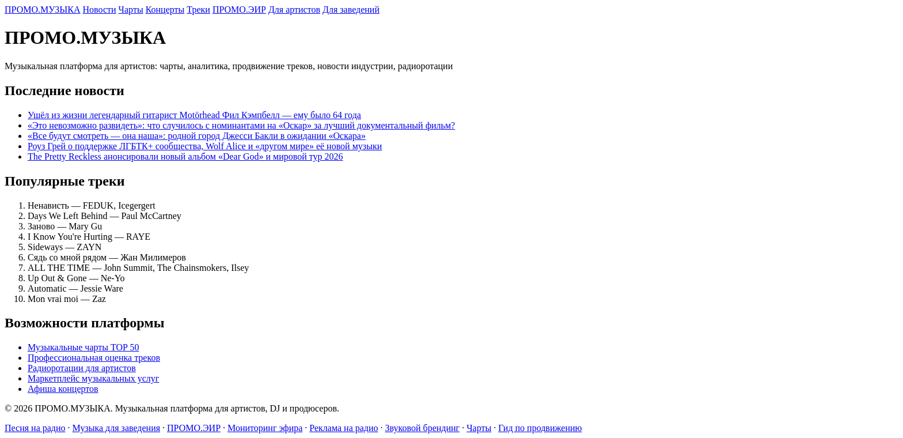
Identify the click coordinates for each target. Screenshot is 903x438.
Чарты (131, 9)
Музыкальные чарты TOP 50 (83, 347)
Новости (99, 9)
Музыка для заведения (117, 428)
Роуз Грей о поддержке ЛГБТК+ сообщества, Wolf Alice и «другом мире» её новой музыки (205, 146)
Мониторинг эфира (264, 428)
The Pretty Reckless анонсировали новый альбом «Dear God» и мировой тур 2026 (185, 156)
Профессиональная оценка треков (94, 358)
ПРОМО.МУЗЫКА (43, 9)
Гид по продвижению (540, 428)
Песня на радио (35, 428)
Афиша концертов (63, 389)
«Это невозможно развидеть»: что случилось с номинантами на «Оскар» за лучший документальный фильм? (241, 125)
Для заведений (351, 9)
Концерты (165, 9)
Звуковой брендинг (422, 428)
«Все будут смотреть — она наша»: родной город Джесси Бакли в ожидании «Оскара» (197, 136)
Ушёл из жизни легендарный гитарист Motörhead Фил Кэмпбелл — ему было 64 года (194, 115)
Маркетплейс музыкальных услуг (93, 378)
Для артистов (294, 9)
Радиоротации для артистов (82, 368)
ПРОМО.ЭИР (239, 9)
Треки (198, 9)
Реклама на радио (343, 428)
